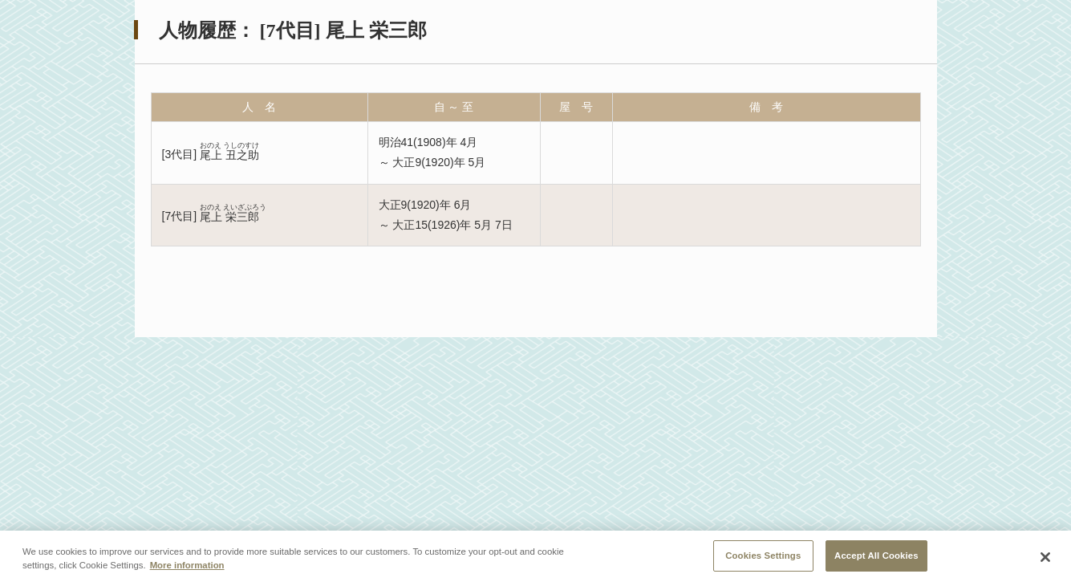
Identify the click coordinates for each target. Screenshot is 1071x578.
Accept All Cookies (876, 560)
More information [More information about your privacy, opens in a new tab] (187, 570)
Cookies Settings (763, 560)
